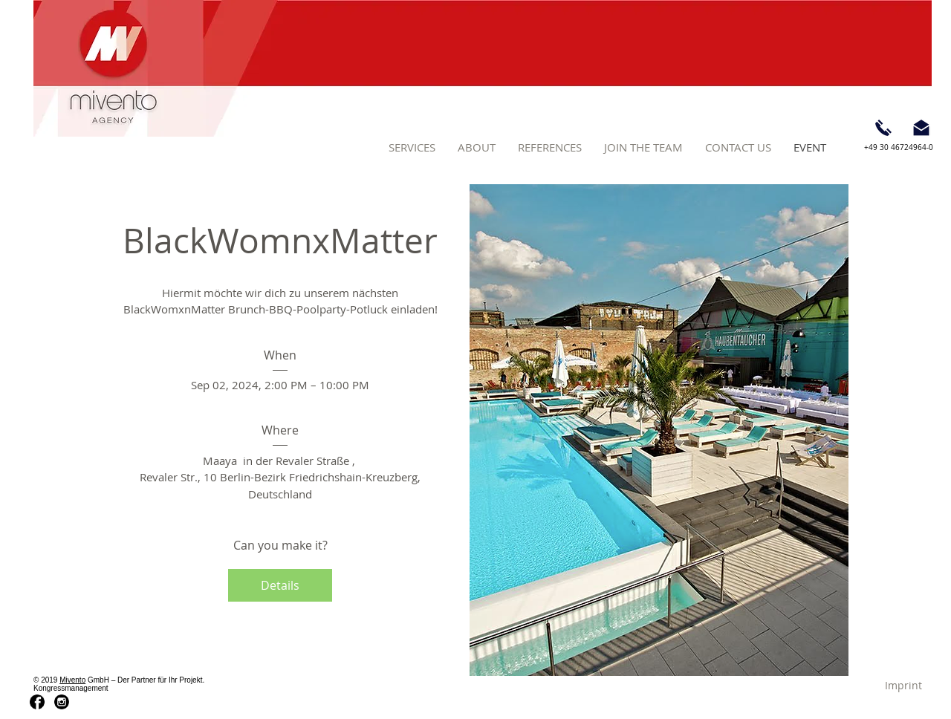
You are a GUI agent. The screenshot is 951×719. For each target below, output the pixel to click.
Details (280, 585)
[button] (412, 147)
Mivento (72, 680)
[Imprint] (903, 685)
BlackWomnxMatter (280, 240)
